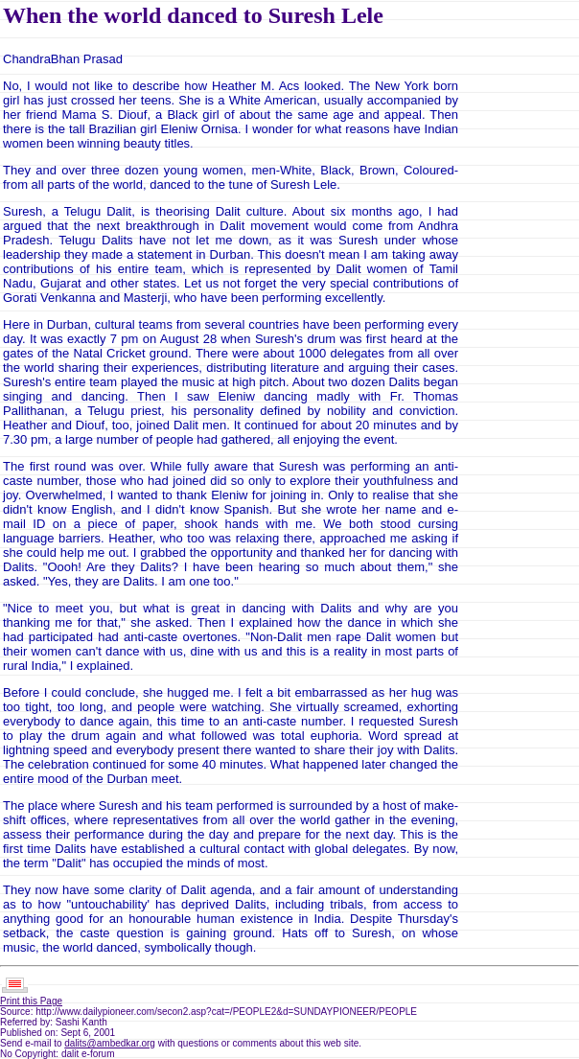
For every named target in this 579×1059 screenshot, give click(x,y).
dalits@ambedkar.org (109, 1043)
